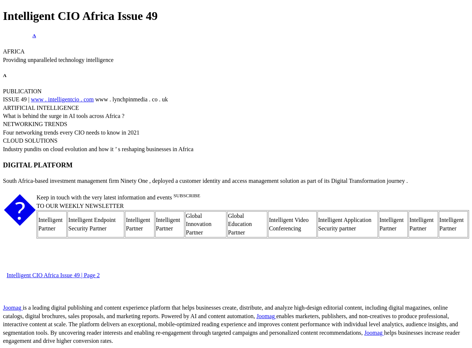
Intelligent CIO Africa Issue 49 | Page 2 (53, 275)
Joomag (13, 307)
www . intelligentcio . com (62, 99)
